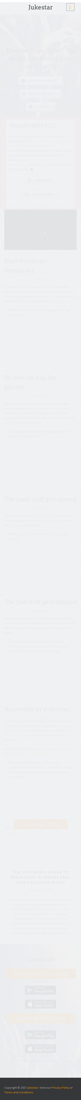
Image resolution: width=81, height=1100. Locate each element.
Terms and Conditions (18, 1092)
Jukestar (32, 1087)
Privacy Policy (60, 1087)
